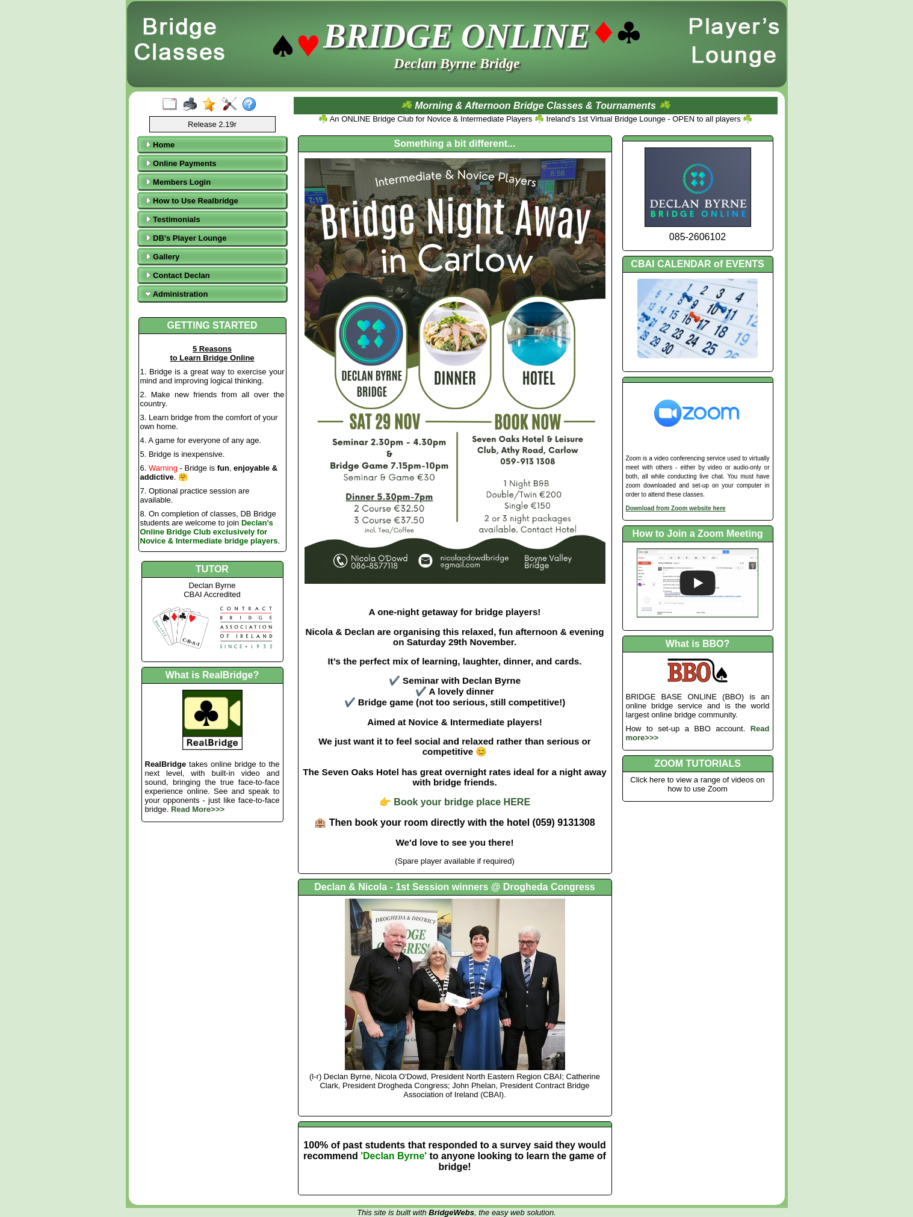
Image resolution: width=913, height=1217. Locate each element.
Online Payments (181, 163)
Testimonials (172, 219)
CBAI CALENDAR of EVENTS (697, 264)
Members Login (178, 182)
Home (160, 144)
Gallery (162, 256)
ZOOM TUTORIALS (697, 763)
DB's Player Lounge (186, 238)
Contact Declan (177, 275)
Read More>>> (197, 809)
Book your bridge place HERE (462, 802)
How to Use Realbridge (191, 200)
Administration (176, 294)
